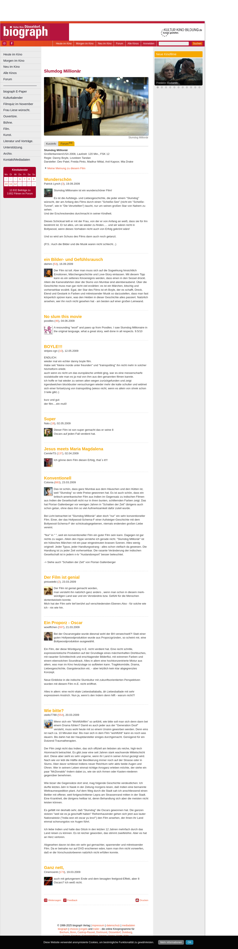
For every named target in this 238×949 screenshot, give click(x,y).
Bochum (64, 932)
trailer (96, 929)
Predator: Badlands (167, 82)
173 (62, 872)
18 (52, 423)
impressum (98, 925)
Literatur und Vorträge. (18, 141)
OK (189, 942)
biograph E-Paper (15, 91)
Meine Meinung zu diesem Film (66, 168)
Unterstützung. (13, 147)
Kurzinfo (51, 143)
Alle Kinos (133, 43)
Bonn (73, 932)
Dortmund (101, 932)
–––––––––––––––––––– (20, 85)
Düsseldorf (115, 932)
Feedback (72, 900)
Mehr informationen (171, 942)
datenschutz (113, 925)
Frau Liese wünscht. (16, 110)
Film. (6, 128)
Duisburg (127, 932)
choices (74, 929)
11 (10, 184)
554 (60, 714)
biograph (63, 929)
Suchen (197, 43)
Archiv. (7, 153)
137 (60, 453)
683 (57, 482)
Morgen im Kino (84, 43)
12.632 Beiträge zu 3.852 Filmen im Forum (20, 192)
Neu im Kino (105, 43)
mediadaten (128, 925)
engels (83, 929)
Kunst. (7, 134)
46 (56, 320)
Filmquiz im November (18, 104)
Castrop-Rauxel (86, 932)
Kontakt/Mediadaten (16, 159)
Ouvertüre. (10, 116)
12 (15, 184)
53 (55, 263)
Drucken (144, 900)
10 (6, 184)
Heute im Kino (64, 43)
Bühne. (8, 122)
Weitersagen (54, 900)
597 (61, 627)
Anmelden (148, 43)
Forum (119, 43)
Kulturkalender (13, 97)
